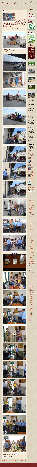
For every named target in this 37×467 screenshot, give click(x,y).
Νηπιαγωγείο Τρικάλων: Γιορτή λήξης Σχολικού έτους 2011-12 (33, 158)
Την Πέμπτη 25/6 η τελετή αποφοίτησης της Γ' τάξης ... (31, 255)
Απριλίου (30, 312)
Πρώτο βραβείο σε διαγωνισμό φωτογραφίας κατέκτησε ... (31, 258)
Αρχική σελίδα (14, 460)
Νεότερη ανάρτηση (5, 460)
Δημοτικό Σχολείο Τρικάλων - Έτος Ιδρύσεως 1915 (32, 165)
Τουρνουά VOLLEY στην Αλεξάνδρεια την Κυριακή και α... (31, 300)
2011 (29, 319)
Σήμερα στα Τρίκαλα (31, 204)
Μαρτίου (30, 313)
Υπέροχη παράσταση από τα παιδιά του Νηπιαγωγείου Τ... (31, 262)
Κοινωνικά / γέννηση (31, 227)
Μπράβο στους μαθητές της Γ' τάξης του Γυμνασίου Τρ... (31, 296)
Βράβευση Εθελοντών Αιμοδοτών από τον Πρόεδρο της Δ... (31, 268)
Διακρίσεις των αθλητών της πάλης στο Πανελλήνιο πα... (31, 264)
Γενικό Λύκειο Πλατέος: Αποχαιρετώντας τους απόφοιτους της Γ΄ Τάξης (32, 161)
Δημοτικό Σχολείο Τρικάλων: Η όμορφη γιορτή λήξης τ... (31, 277)
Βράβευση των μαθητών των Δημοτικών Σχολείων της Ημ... (31, 302)
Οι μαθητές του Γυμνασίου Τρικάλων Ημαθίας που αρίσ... (31, 238)
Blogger (21, 465)
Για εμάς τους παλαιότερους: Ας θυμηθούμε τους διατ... (31, 229)
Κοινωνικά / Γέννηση (31, 269)
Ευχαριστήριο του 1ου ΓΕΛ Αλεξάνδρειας (31, 207)
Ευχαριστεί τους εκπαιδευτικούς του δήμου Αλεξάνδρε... (31, 240)
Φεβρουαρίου (30, 314)
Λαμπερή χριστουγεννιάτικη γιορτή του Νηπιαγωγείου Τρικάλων (32, 168)
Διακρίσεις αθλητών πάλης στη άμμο (31, 308)
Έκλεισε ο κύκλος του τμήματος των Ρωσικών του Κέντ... (31, 304)
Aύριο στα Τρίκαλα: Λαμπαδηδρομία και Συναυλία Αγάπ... (31, 252)
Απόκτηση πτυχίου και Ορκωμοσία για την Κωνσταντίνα (32, 172)
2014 (29, 316)
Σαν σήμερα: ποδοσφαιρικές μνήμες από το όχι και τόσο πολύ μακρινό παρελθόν (32, 154)
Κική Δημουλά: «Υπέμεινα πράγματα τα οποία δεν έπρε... (31, 222)
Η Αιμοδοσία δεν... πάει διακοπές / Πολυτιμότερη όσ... (31, 260)
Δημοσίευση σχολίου (6, 457)
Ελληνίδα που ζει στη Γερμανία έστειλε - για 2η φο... (31, 298)
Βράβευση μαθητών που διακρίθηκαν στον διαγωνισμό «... (31, 292)
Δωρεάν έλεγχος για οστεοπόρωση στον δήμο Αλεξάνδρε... (31, 250)
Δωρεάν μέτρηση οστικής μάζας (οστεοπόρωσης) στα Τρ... (31, 217)
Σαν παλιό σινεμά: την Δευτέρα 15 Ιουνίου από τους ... (31, 275)
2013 (29, 317)
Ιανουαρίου (30, 315)
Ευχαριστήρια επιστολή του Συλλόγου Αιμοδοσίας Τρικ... (31, 242)
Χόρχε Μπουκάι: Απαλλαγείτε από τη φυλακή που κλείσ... (31, 213)
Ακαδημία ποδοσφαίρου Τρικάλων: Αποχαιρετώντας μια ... (31, 294)
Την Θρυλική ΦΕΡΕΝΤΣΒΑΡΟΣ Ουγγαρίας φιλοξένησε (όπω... (31, 203)
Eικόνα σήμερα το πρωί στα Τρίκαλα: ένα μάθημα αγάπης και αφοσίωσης (32, 175)
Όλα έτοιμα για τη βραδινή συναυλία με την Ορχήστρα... (31, 246)
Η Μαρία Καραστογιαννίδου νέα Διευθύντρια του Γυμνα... (31, 236)
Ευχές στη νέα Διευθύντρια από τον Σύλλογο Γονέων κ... (31, 231)
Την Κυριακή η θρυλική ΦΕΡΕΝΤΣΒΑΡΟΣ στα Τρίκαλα (31, 220)
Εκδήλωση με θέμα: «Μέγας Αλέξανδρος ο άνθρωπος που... (31, 281)
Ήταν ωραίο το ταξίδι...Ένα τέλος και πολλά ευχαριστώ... (32, 178)
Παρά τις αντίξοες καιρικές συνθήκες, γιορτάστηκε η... (31, 244)
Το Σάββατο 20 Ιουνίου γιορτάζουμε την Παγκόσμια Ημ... (31, 271)
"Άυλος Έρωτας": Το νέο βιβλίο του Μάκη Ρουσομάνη (31, 211)
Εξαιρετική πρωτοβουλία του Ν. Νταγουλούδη (31, 205)
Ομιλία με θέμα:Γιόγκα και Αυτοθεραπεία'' (31, 290)
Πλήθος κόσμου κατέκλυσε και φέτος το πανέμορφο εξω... (31, 310)
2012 (29, 318)
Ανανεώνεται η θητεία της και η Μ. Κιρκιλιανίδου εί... (31, 234)
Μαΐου (30, 311)
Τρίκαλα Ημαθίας (10, 3)
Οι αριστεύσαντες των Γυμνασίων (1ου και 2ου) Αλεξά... (31, 224)
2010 (29, 320)
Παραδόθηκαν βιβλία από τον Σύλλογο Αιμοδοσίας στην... (31, 215)
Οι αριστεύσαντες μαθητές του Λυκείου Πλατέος (31, 226)
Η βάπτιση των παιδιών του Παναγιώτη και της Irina (31, 289)
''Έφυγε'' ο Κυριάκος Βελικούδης (31, 285)
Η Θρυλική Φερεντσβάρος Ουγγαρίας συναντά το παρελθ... (32, 273)
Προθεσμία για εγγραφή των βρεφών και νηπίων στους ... (31, 279)
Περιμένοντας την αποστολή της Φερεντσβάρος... (31, 248)
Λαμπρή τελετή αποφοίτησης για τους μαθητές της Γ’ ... (31, 209)
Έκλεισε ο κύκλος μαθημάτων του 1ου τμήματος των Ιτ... (31, 283)
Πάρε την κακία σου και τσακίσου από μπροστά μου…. (31, 266)
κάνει (4, 26)
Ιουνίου (30, 199)
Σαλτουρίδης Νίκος (31, 8)
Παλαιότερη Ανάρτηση (24, 460)
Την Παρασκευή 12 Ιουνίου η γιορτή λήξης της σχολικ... (31, 287)
